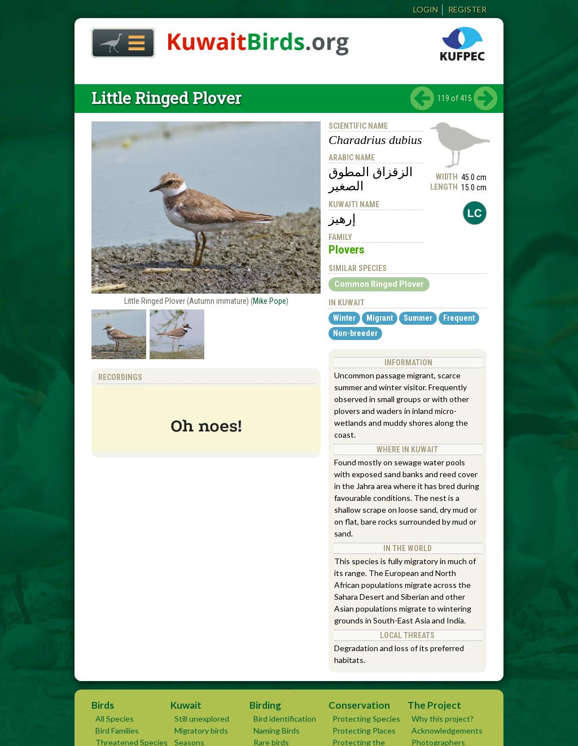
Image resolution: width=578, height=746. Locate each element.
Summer (418, 317)
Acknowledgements (447, 730)
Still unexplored (201, 718)
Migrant (379, 317)
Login (425, 9)
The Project (434, 705)
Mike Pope (269, 301)
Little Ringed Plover (166, 98)
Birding (265, 705)
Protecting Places (364, 730)
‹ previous (422, 98)
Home (119, 39)
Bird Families (117, 730)
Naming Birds (276, 730)
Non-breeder (355, 333)
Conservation (359, 705)
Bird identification (284, 718)
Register (467, 9)
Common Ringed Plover (379, 284)
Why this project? (442, 718)
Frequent (459, 317)
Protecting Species (366, 718)
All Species (114, 718)
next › (485, 98)
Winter (344, 317)
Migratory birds (201, 730)
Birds (102, 705)
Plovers (347, 249)
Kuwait (186, 705)
